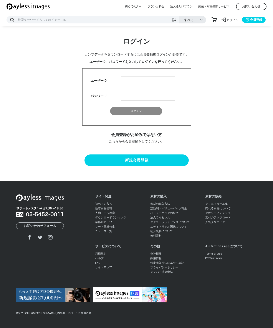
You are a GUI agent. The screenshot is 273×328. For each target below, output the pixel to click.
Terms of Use (213, 253)
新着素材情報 (103, 208)
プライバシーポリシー (164, 267)
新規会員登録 (136, 160)
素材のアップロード (218, 217)
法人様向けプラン (181, 6)
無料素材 (156, 235)
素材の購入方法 (160, 203)
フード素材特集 (105, 226)
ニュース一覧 (103, 231)
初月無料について (161, 231)
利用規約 (100, 253)
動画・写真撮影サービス (213, 6)
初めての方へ (133, 6)
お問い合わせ (251, 6)
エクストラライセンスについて (170, 222)
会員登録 (253, 19)
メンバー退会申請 (161, 272)
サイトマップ (103, 267)
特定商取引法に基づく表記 (167, 262)
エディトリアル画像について (168, 226)
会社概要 (156, 253)
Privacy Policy (213, 258)
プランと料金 (155, 6)
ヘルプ (99, 258)
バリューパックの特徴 (164, 213)
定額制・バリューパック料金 (168, 208)
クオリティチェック (218, 213)
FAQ (97, 262)
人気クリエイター (216, 222)
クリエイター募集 (216, 203)
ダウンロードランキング (110, 217)
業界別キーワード (106, 222)
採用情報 (156, 258)
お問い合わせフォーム (40, 226)
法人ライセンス (160, 217)
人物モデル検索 (105, 213)
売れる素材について (218, 208)
